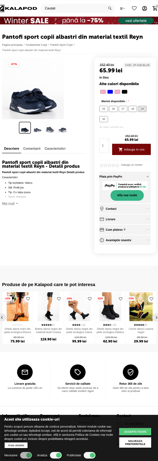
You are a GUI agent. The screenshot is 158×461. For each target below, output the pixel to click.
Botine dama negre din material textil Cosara (48, 330)
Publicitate (81, 455)
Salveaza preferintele (135, 442)
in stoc (104, 77)
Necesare (18, 455)
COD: (128, 65)
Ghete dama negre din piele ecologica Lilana (79, 330)
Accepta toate (135, 431)
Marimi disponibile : (114, 101)
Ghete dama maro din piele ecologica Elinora (17, 330)
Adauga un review (131, 164)
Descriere (11, 148)
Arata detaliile (16, 445)
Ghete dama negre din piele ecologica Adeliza (110, 330)
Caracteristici (55, 148)
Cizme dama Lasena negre (141, 330)
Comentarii (32, 148)
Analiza (49, 455)
